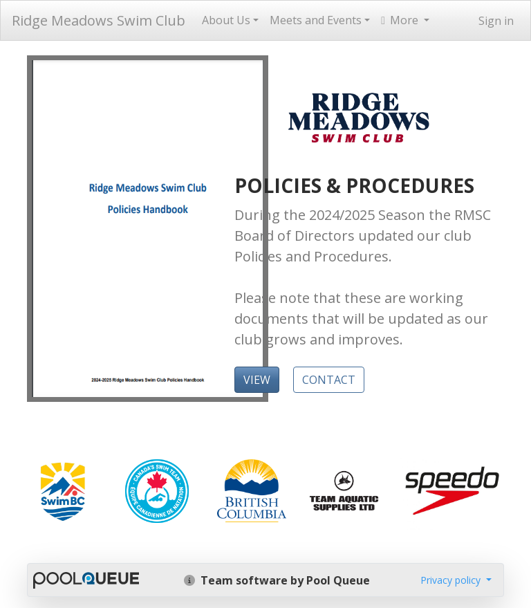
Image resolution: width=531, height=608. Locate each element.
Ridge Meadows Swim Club (98, 20)
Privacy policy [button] (451, 580)
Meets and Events (316, 20)
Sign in (496, 20)
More (401, 20)
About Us (226, 20)
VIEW (256, 379)
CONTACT (328, 379)
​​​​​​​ (62, 489)
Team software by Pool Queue (277, 580)
